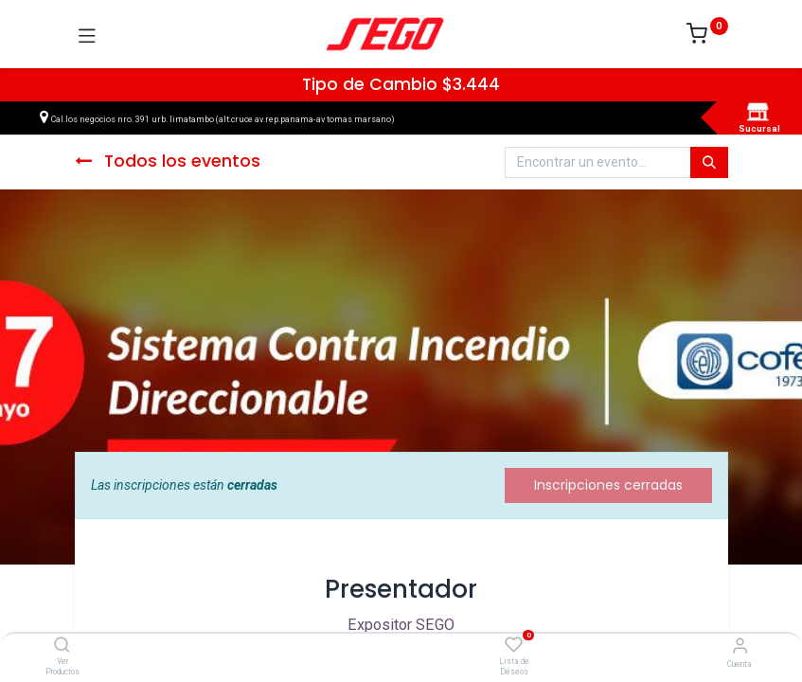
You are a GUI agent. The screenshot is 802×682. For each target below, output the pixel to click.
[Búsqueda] (709, 163)
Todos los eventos (167, 161)
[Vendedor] (740, 645)
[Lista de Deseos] (513, 645)
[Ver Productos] (62, 646)
